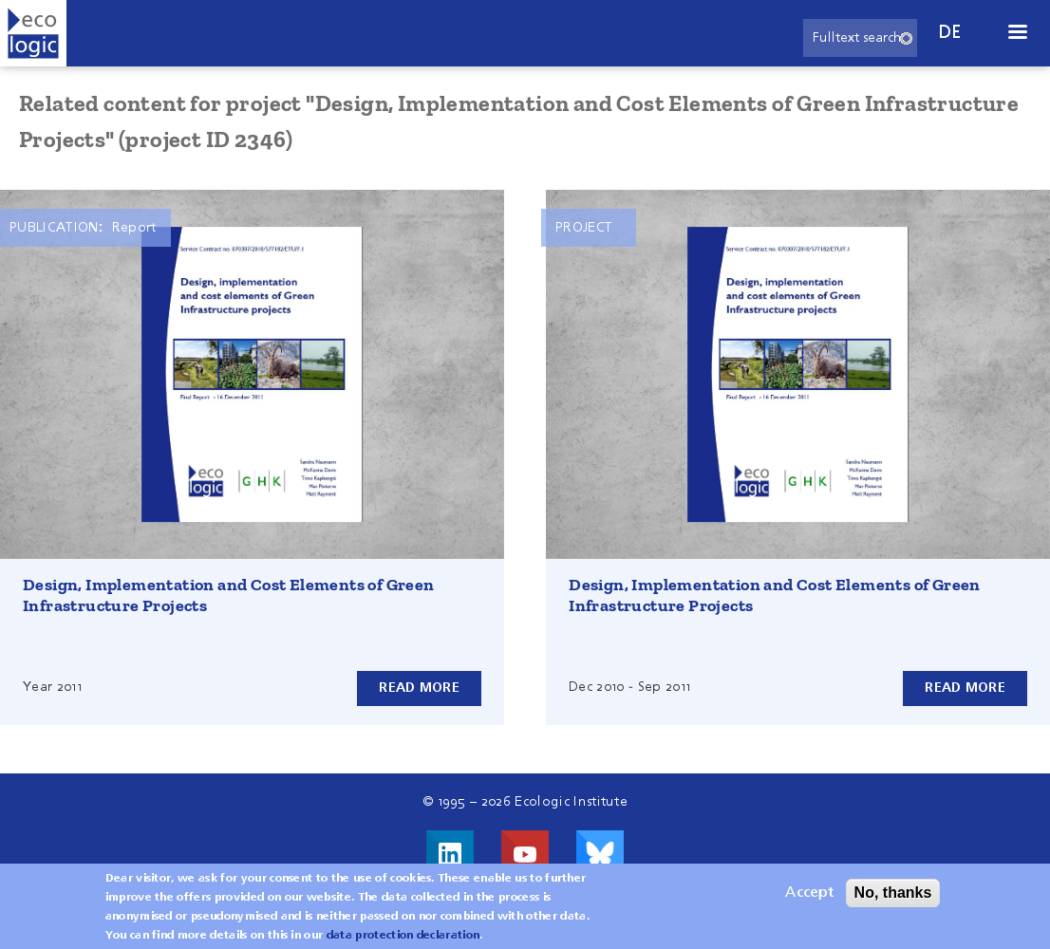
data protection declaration (403, 942)
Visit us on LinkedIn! (450, 854)
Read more (419, 688)
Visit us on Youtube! (525, 854)
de (950, 33)
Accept (809, 899)
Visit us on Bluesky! (600, 854)
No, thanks (893, 899)
